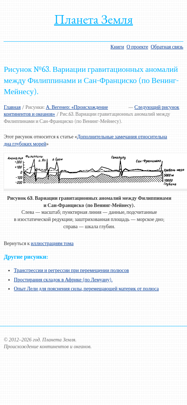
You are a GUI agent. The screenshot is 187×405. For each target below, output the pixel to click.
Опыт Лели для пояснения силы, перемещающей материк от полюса (86, 289)
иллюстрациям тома (52, 243)
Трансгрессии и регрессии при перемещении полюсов (71, 270)
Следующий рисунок (156, 107)
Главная (12, 107)
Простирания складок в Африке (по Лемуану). (63, 280)
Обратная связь (167, 47)
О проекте (137, 47)
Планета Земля (93, 19)
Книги (117, 47)
